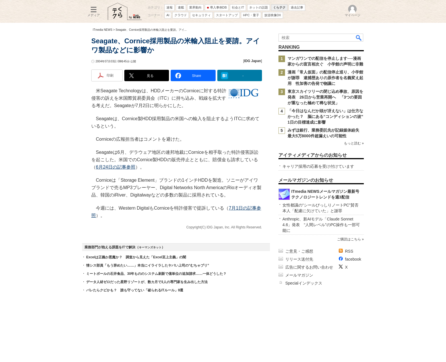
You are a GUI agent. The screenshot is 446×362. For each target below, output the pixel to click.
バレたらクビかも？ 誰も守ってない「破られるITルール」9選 (134, 290)
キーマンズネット (150, 247)
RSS (349, 251)
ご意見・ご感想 (299, 251)
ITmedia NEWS (102, 29)
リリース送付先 (299, 259)
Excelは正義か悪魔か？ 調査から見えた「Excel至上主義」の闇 (136, 257)
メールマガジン (299, 275)
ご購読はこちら (349, 239)
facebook (353, 259)
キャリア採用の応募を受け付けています (318, 166)
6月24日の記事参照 (115, 167)
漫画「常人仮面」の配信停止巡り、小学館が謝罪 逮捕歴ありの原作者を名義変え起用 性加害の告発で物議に (325, 78)
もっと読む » (354, 143)
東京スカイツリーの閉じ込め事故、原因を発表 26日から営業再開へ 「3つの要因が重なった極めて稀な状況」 (325, 97)
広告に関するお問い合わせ (309, 267)
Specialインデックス (303, 283)
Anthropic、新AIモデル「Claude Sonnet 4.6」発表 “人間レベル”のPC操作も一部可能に (321, 225)
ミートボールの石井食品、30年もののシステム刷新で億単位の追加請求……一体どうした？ (156, 274)
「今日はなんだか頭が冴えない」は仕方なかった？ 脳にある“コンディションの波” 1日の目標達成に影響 (327, 116)
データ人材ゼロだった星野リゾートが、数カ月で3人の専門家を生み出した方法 (147, 282)
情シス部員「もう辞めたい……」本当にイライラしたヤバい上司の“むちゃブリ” (147, 265)
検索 (359, 38)
